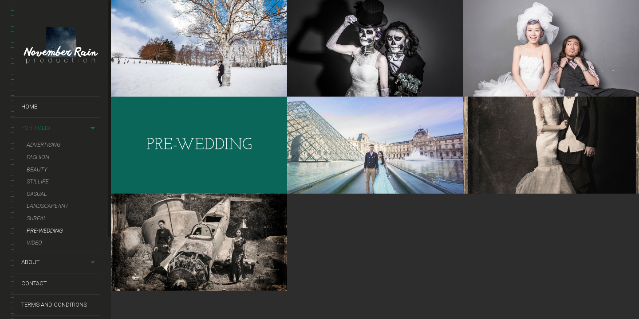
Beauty (37, 169)
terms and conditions (54, 304)
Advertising (44, 144)
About (30, 262)
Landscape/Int (48, 205)
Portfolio (35, 127)
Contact (34, 283)
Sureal (37, 218)
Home (29, 106)
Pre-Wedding (45, 230)
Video (34, 242)
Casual (37, 194)
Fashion (38, 157)
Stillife (37, 181)
